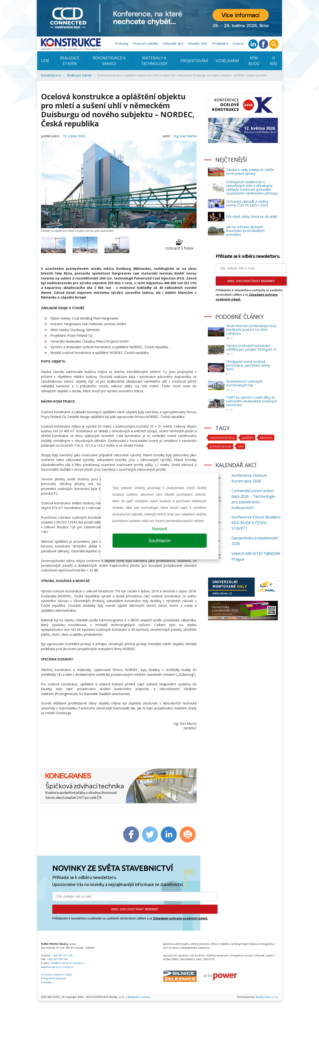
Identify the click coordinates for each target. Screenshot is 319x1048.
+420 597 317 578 (62, 955)
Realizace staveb (69, 60)
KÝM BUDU (253, 60)
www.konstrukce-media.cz (57, 967)
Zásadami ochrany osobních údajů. (180, 918)
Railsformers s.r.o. (266, 997)
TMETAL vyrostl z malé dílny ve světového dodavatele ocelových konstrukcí (251, 401)
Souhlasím (159, 540)
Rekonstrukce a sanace (109, 60)
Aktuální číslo (197, 43)
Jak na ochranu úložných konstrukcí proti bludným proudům (245, 231)
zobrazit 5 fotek (180, 245)
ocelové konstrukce (222, 437)
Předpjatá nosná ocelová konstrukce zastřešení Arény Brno (248, 365)
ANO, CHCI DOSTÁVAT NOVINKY (134, 909)
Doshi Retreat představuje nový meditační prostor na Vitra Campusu (251, 330)
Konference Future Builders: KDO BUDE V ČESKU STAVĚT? (256, 522)
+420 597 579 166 (57, 959)
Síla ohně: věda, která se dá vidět (251, 216)
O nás (273, 60)
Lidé (45, 60)
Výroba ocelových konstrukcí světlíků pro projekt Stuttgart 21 (251, 347)
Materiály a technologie (154, 60)
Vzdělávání (227, 60)
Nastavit (159, 528)
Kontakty (46, 982)
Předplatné (220, 43)
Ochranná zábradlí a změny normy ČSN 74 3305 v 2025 (247, 203)
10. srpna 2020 (74, 136)
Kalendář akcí (173, 43)
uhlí (240, 446)
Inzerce (238, 43)
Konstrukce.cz (51, 75)
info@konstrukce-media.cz (67, 963)
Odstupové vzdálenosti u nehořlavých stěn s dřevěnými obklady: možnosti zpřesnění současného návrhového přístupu (252, 187)
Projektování (194, 60)
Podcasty (122, 43)
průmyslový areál (220, 446)
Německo (266, 437)
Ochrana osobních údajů (56, 974)
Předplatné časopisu (53, 978)
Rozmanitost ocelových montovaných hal (244, 383)
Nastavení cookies (139, 997)
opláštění (247, 437)
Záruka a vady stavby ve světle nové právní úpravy (250, 171)
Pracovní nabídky (145, 43)
